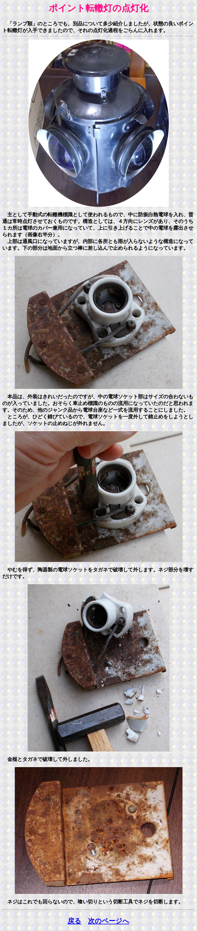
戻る (74, 921)
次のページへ (108, 921)
